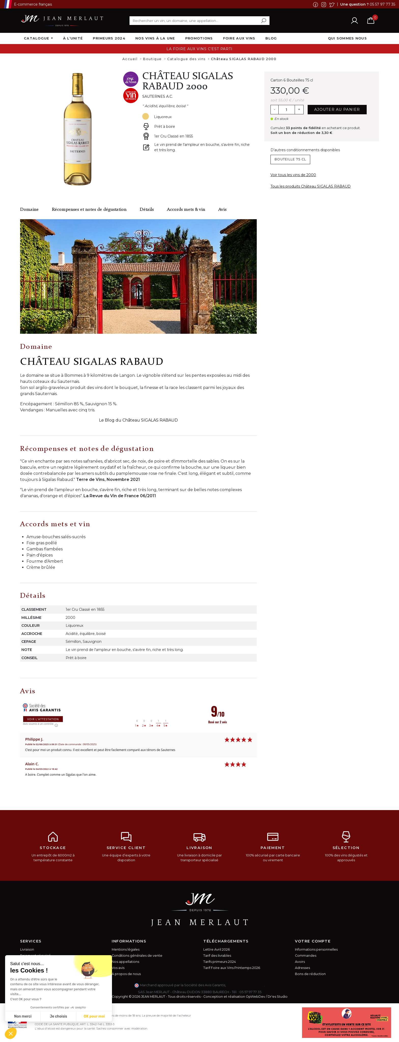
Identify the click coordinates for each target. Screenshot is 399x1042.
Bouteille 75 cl (290, 159)
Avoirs (300, 962)
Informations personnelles (316, 949)
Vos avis (118, 968)
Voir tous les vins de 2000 (293, 175)
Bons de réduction (310, 974)
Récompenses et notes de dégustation (89, 209)
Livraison (27, 949)
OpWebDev (255, 996)
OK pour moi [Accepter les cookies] (94, 1016)
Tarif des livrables (217, 955)
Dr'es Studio (278, 996)
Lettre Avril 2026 (216, 949)
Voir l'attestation (43, 719)
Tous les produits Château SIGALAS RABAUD (310, 186)
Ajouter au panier (337, 109)
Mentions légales (125, 949)
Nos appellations (125, 962)
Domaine (29, 209)
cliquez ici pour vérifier (245, 985)
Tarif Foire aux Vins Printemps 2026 (231, 968)
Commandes (305, 955)
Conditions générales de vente (137, 955)
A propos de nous (126, 974)
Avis (222, 209)
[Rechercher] (199, 20)
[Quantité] (286, 109)
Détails (147, 209)
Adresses (302, 968)
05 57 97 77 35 (382, 4)
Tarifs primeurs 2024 (219, 962)
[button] (11, 1033)
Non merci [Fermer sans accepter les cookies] (22, 1016)
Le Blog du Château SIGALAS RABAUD (138, 420)
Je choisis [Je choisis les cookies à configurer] (58, 1016)
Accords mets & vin (186, 209)
